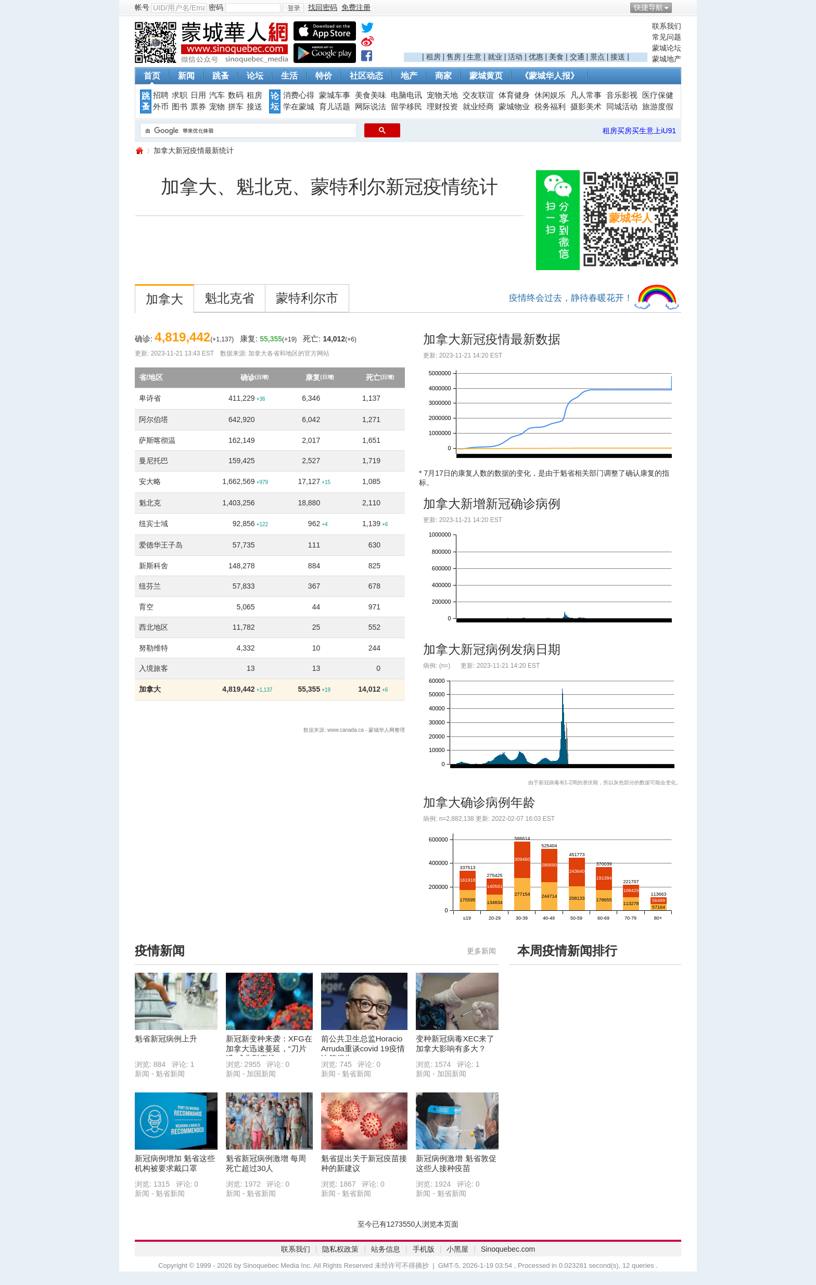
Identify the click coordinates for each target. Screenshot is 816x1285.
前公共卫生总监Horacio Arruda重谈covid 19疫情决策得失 (363, 1048)
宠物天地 (442, 95)
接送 (617, 57)
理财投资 (442, 107)
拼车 (236, 107)
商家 (443, 75)
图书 (179, 107)
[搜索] (247, 130)
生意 (474, 57)
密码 (216, 7)
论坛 (255, 75)
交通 (577, 57)
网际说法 (370, 107)
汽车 (217, 95)
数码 (236, 95)
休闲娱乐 (550, 95)
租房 (433, 57)
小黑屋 (457, 1249)
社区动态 (366, 75)
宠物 (217, 107)
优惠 (536, 57)
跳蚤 (220, 75)
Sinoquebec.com (508, 1249)
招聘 (161, 95)
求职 (179, 95)
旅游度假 (657, 107)
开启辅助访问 (678, 7)
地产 (409, 75)
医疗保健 (657, 95)
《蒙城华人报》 (549, 75)
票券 (198, 107)
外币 (161, 107)
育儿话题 (334, 107)
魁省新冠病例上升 (166, 1038)
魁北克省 (229, 298)
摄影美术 (586, 107)
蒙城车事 (334, 95)
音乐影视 (622, 95)
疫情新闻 (160, 951)
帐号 (142, 7)
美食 (556, 57)
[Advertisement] (525, 37)
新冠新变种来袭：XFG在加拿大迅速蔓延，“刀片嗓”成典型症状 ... (269, 1048)
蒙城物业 (514, 107)
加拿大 (164, 299)
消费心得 (298, 95)
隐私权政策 (340, 1249)
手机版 (424, 1249)
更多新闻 (481, 951)
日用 (198, 95)
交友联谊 (478, 95)
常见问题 (666, 37)
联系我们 (666, 26)
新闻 (186, 75)
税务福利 (550, 107)
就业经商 (478, 107)
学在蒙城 (298, 107)
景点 (597, 57)
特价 (323, 75)
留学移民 (406, 107)
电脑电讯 (406, 95)
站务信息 (385, 1249)
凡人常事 (586, 95)
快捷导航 (648, 7)
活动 (515, 57)
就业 (495, 57)
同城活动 (622, 107)
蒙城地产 (666, 59)
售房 (454, 57)
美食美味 (370, 95)
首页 (152, 75)
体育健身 (514, 95)
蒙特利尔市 (307, 298)
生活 (289, 75)
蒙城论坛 (666, 48)
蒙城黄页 (486, 75)
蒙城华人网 (139, 150)
